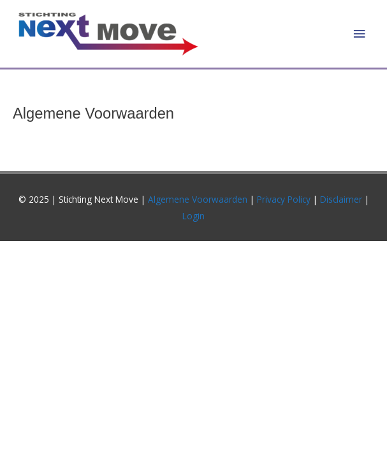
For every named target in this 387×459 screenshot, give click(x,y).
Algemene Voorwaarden (197, 199)
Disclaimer (342, 199)
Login (193, 216)
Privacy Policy (283, 199)
